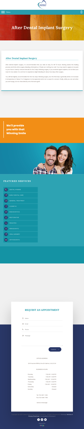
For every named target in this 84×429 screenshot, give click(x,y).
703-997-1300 (43, 395)
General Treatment (17, 200)
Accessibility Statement (48, 416)
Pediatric (13, 223)
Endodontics (14, 212)
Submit (55, 349)
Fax (37, 397)
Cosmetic (13, 206)
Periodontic (14, 228)
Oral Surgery (14, 234)
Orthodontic (14, 239)
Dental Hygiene (15, 189)
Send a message (42, 402)
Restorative (14, 217)
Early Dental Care (16, 195)
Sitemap (63, 414)
